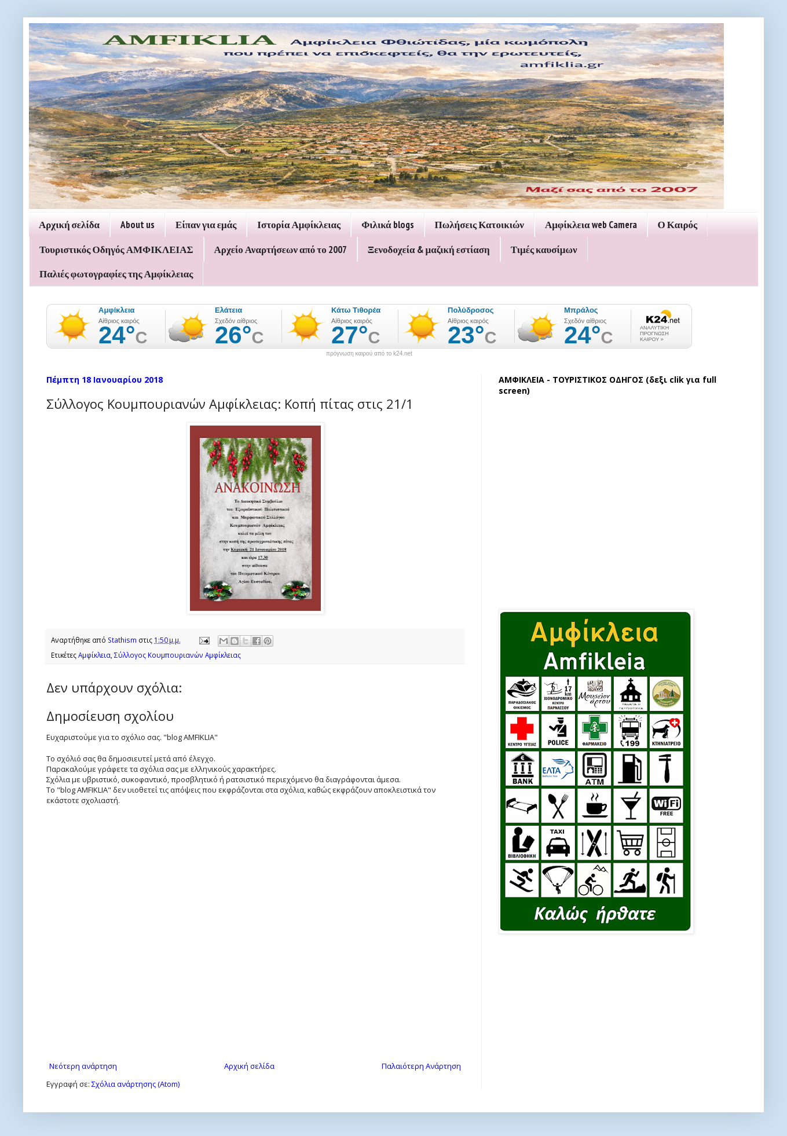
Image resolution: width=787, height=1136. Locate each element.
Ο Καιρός (678, 224)
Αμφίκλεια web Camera (591, 224)
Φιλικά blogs (387, 224)
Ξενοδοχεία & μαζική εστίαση (429, 249)
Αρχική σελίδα (69, 224)
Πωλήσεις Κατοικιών (479, 224)
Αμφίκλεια (94, 654)
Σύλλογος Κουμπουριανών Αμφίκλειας (177, 654)
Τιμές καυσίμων (544, 249)
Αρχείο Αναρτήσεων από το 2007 (280, 249)
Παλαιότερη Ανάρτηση (421, 1066)
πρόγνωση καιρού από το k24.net (369, 354)
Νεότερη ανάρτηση (83, 1066)
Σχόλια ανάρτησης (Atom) (135, 1084)
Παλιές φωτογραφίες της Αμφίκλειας (116, 273)
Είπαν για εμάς (205, 224)
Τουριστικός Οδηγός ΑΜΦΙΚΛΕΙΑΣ (116, 249)
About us (137, 224)
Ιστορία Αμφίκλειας (299, 224)
